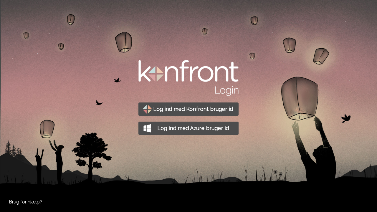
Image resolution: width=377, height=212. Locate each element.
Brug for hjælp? (25, 202)
